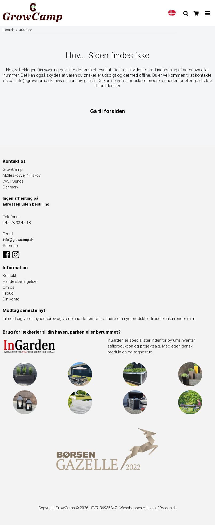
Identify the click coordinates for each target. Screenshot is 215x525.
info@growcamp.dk (34, 80)
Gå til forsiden (107, 111)
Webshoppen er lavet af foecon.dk (148, 508)
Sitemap (10, 245)
